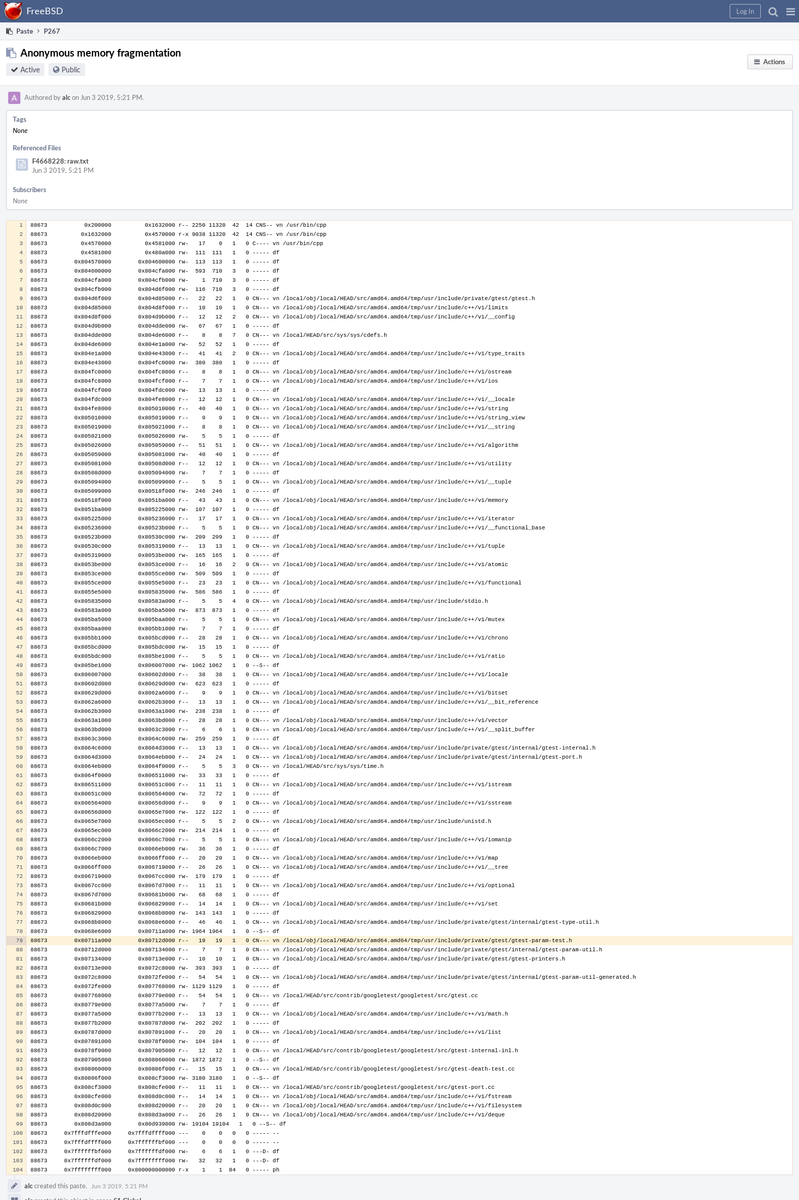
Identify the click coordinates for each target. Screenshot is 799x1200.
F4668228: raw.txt (60, 161)
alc (66, 97)
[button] (790, 11)
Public (71, 69)
